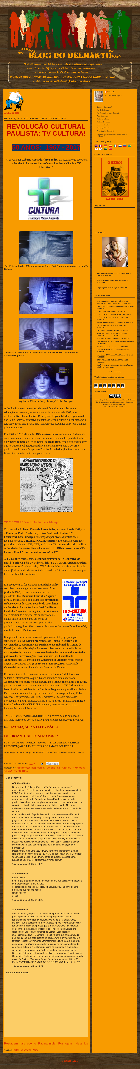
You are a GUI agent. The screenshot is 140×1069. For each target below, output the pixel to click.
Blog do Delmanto (106, 400)
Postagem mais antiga (73, 1043)
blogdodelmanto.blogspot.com (114, 406)
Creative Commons (126, 402)
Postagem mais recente (20, 1043)
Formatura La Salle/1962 (105, 131)
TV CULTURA (21, 771)
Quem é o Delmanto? (104, 107)
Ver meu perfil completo (113, 95)
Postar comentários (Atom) (25, 1050)
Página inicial (47, 1043)
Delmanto (111, 92)
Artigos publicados (103, 128)
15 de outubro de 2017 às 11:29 (27, 966)
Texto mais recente (103, 122)
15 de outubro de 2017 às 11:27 (27, 900)
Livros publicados (103, 125)
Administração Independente (30, 768)
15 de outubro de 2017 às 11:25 (27, 864)
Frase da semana (102, 116)
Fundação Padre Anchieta (58, 768)
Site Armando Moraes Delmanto (108, 113)
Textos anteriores (103, 119)
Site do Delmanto (103, 110)
